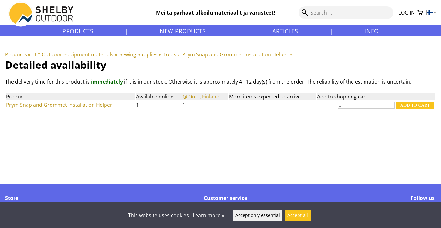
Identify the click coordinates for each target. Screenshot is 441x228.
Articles (285, 31)
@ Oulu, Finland (201, 96)
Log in (406, 12)
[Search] (346, 12)
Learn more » (208, 215)
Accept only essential (257, 215)
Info (371, 31)
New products (183, 31)
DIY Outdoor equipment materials (75, 54)
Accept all (297, 215)
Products (78, 31)
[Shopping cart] (420, 12)
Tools (171, 54)
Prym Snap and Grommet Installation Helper (237, 54)
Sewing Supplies (140, 54)
